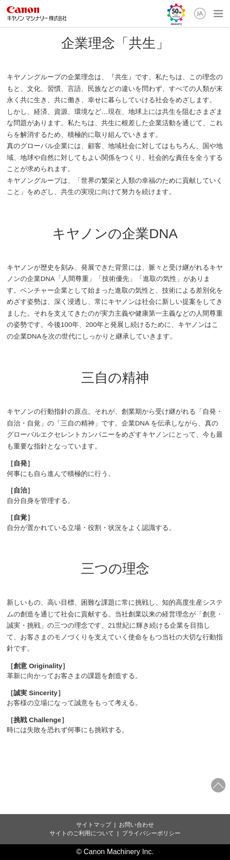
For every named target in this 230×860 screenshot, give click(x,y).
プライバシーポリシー (151, 833)
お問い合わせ (136, 824)
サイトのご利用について (82, 833)
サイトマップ (93, 824)
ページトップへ (218, 785)
